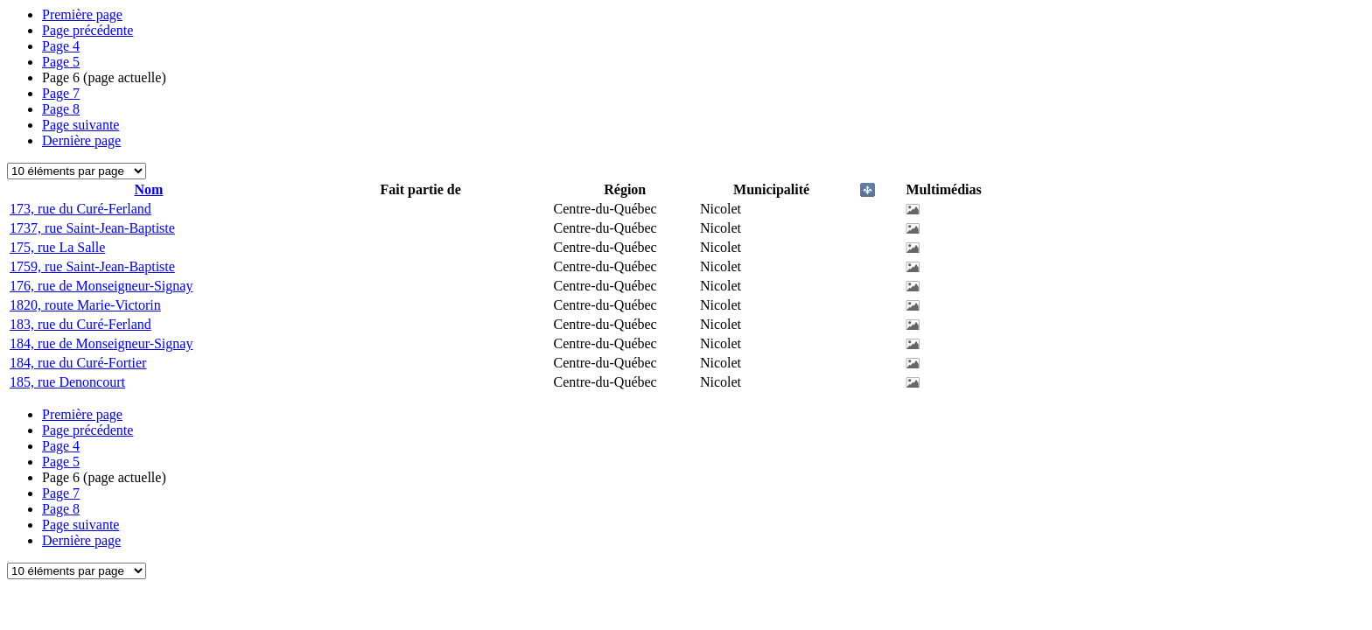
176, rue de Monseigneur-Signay (101, 285)
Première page (82, 14)
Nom (148, 189)
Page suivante (80, 124)
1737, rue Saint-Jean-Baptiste (92, 227)
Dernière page (81, 140)
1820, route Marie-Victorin (85, 305)
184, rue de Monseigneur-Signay (101, 343)
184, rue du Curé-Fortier (78, 362)
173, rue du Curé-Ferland (80, 208)
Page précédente (87, 30)
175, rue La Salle (57, 247)
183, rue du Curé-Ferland (80, 324)
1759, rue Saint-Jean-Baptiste (92, 266)
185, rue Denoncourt (67, 381)
